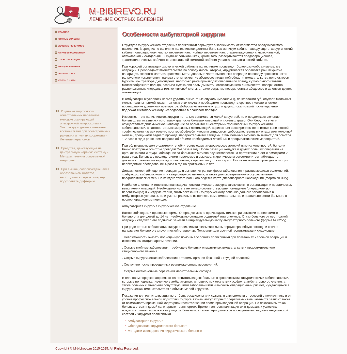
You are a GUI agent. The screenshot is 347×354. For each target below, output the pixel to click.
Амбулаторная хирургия (145, 321)
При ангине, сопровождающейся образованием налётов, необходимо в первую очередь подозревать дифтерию (84, 175)
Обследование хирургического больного (158, 326)
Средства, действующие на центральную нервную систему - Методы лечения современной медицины (84, 154)
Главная (63, 32)
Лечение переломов (71, 46)
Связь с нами (67, 80)
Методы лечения (69, 66)
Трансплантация (69, 59)
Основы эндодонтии (71, 52)
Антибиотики (66, 73)
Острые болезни (68, 39)
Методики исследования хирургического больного (165, 331)
